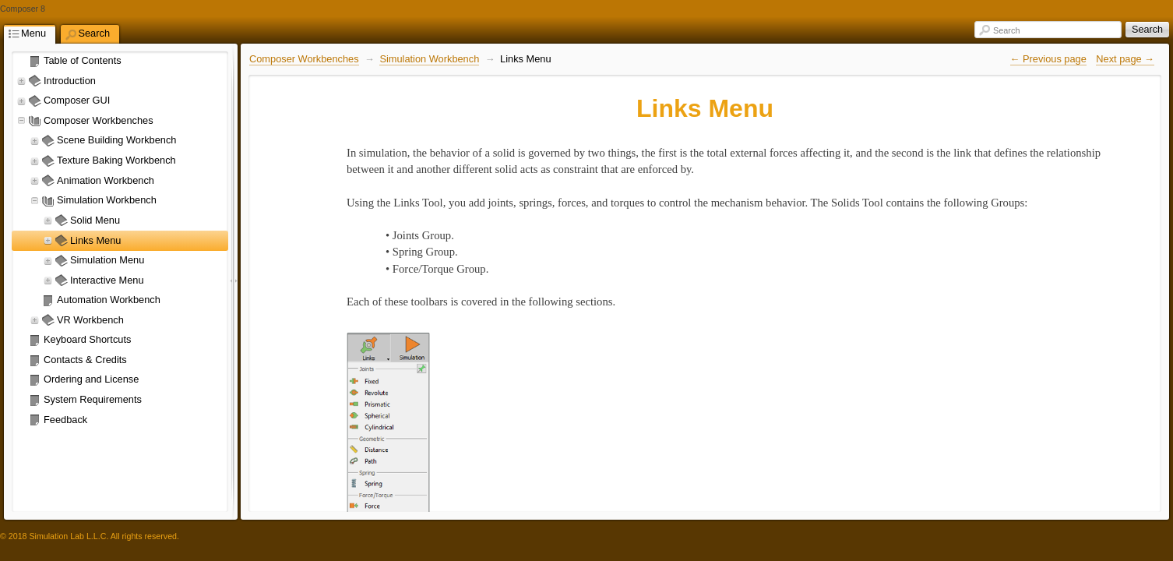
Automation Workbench (108, 299)
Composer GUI (77, 100)
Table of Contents (83, 60)
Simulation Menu (107, 260)
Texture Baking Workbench (116, 160)
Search (1006, 30)
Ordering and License (91, 379)
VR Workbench (90, 320)
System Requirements (93, 399)
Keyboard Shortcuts (87, 339)
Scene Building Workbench (116, 140)
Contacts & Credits (85, 359)
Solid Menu (95, 220)
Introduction (70, 80)
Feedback (65, 419)
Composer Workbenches (98, 120)
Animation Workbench (105, 180)
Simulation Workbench (107, 200)
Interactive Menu (107, 280)
